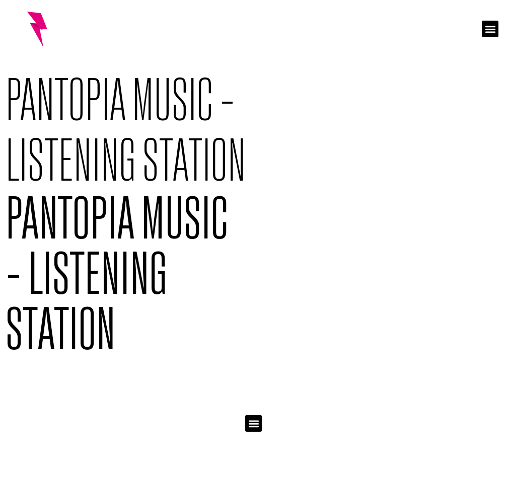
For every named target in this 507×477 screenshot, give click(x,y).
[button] (490, 29)
